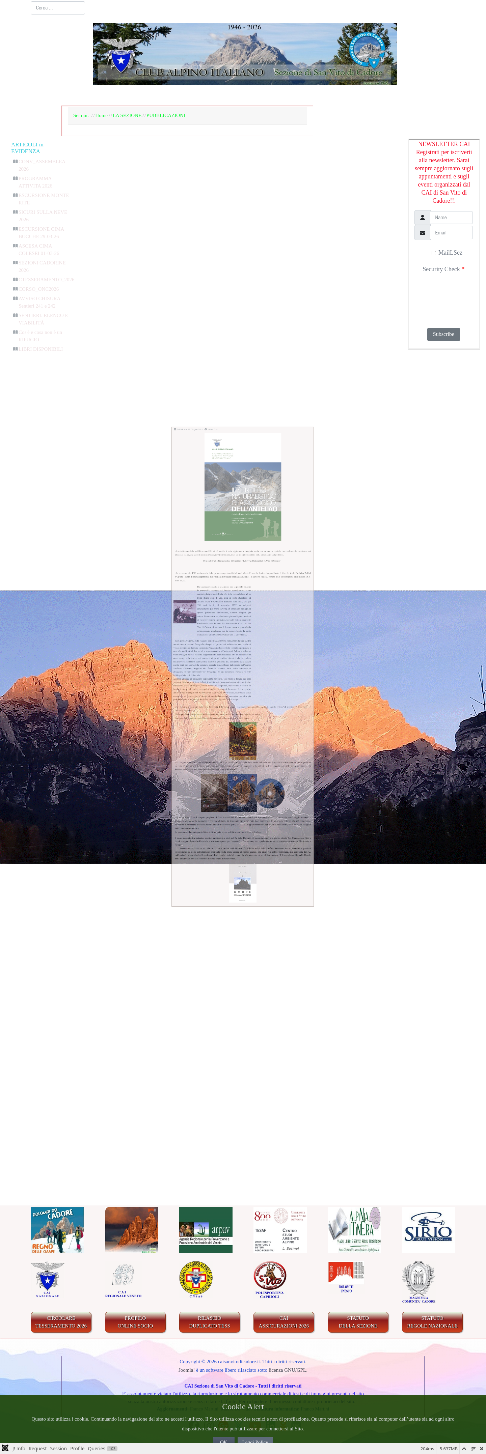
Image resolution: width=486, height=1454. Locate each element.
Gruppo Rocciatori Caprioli (130, 877)
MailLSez (447, 252)
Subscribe (443, 334)
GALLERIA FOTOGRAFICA (362, 95)
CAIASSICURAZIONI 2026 (284, 1322)
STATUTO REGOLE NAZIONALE (432, 1322)
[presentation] (443, 298)
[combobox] (58, 8)
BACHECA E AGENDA (206, 95)
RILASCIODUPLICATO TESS (209, 1322)
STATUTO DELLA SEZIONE (358, 1322)
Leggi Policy (255, 1442)
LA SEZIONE (137, 95)
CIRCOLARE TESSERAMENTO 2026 (61, 1322)
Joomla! (187, 1370)
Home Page (88, 95)
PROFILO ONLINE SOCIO (135, 1322)
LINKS (429, 95)
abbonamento (211, 779)
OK (223, 1442)
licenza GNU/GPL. (288, 1370)
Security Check (443, 269)
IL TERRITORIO (280, 95)
